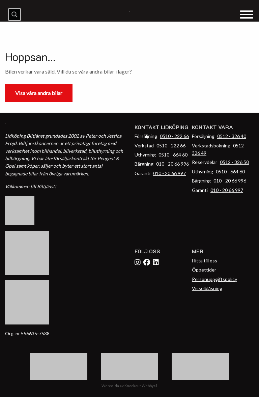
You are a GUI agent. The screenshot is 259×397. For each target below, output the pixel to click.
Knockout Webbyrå (140, 386)
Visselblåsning (207, 288)
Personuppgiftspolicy (214, 279)
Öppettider (204, 270)
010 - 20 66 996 (172, 164)
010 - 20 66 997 (169, 173)
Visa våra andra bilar (38, 93)
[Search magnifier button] (14, 14)
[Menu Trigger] (246, 14)
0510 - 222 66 (174, 136)
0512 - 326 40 (231, 136)
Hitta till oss (204, 260)
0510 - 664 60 (173, 155)
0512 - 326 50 (234, 162)
